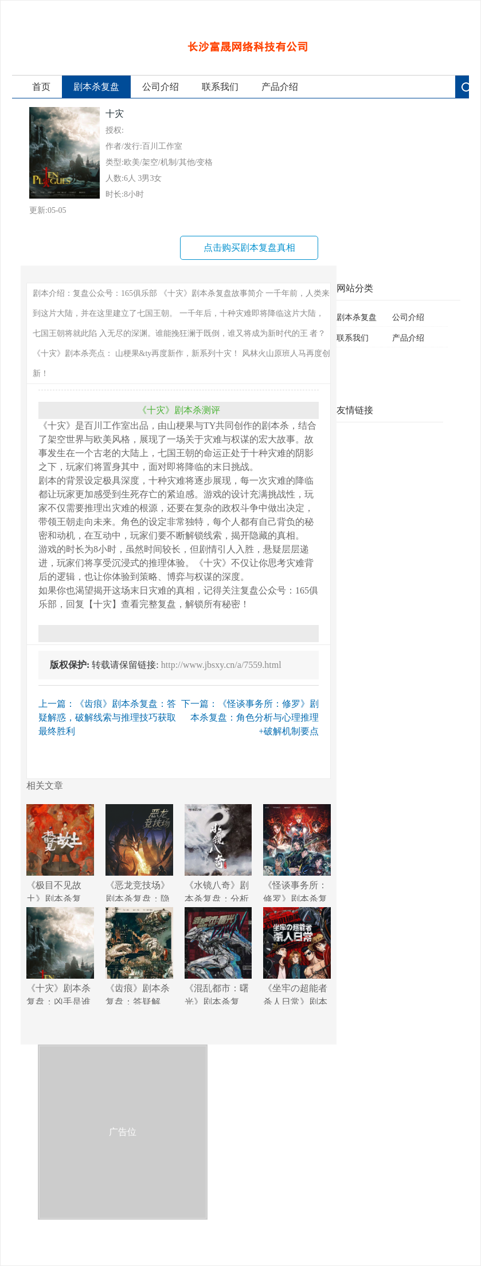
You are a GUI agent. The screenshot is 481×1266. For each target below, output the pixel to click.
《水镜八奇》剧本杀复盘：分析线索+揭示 (218, 852)
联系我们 (220, 87)
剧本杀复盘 (96, 87)
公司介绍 (160, 87)
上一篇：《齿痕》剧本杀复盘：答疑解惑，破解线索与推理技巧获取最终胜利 (107, 717)
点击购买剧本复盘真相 (249, 247)
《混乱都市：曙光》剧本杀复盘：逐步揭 (218, 955)
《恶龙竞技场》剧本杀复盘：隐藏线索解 (139, 852)
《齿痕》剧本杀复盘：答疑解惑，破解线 (139, 955)
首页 (41, 87)
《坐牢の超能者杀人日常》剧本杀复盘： (297, 955)
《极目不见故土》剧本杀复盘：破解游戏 (60, 852)
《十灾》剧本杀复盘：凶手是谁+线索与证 (60, 955)
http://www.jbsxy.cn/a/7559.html (221, 665)
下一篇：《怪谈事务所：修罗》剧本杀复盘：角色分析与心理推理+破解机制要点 (250, 717)
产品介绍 (279, 87)
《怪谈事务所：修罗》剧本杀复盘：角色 (297, 852)
